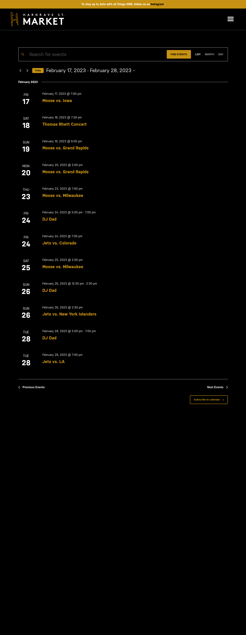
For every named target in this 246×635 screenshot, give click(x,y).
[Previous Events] (20, 70)
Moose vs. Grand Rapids (65, 147)
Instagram (157, 4)
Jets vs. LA (53, 361)
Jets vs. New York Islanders (69, 314)
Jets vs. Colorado (59, 243)
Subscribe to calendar (207, 399)
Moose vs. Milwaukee (62, 195)
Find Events (179, 54)
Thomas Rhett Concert (64, 124)
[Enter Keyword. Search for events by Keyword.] (93, 54)
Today (38, 70)
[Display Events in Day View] (220, 54)
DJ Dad (49, 219)
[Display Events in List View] (198, 54)
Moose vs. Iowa (57, 100)
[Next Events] (27, 70)
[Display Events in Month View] (209, 54)
